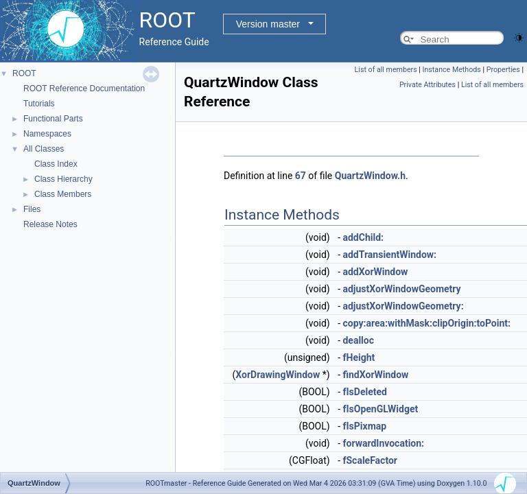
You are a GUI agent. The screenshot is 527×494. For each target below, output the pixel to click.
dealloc (358, 340)
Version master (268, 24)
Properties (503, 69)
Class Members (62, 194)
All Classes (43, 149)
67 (300, 175)
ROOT (24, 73)
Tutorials (39, 103)
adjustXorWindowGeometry (401, 288)
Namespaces (47, 134)
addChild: (363, 237)
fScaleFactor (369, 460)
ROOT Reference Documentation (84, 88)
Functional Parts (53, 119)
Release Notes (50, 224)
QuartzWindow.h (370, 175)
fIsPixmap (364, 426)
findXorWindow (375, 374)
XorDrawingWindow (277, 374)
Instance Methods (452, 69)
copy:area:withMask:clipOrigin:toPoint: (426, 323)
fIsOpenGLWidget (380, 408)
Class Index (56, 164)
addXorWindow (375, 271)
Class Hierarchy (63, 179)
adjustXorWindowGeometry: (402, 306)
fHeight (358, 357)
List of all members (386, 69)
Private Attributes (427, 84)
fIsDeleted (364, 391)
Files (31, 209)
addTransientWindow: (389, 254)
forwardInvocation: (383, 443)
